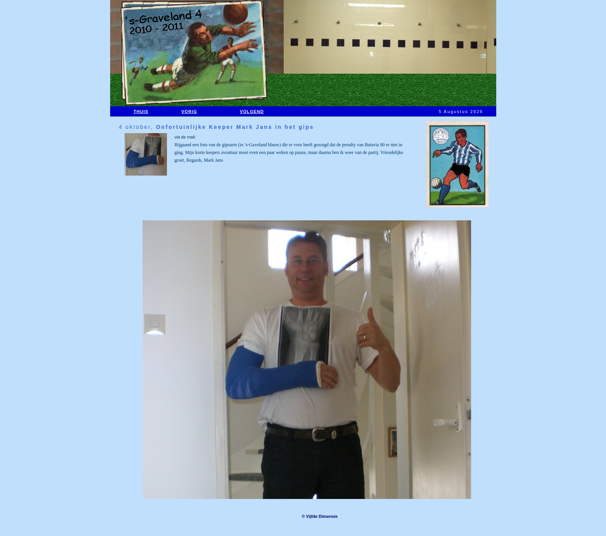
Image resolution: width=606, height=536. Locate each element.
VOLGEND (252, 111)
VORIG (189, 111)
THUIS (140, 111)
